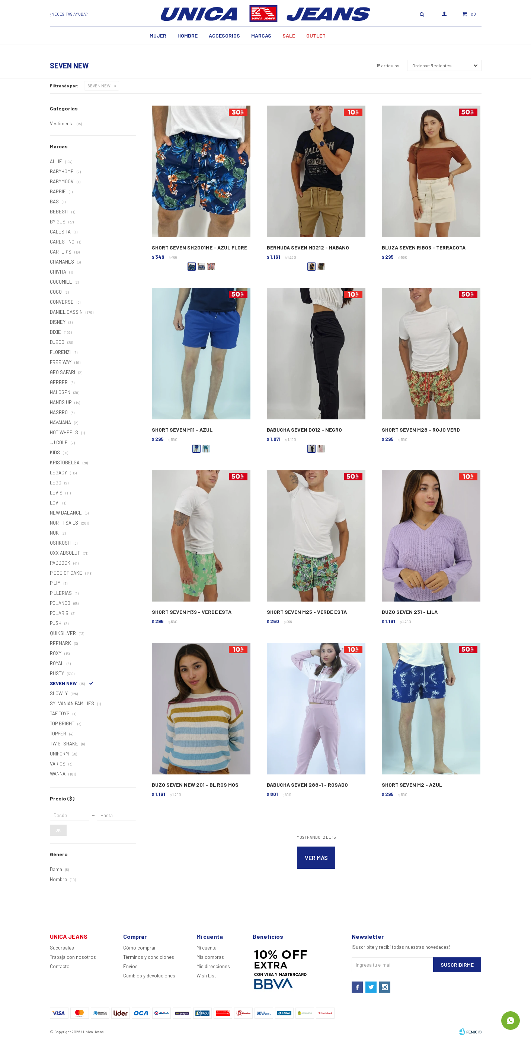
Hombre (187, 35)
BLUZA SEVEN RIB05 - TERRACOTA (424, 247)
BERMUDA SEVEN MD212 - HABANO (308, 247)
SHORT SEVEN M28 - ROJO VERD (421, 429)
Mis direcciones (213, 966)
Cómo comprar (139, 948)
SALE (288, 35)
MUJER (158, 35)
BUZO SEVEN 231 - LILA (410, 612)
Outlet (316, 35)
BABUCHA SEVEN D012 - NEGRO (304, 429)
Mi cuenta (206, 948)
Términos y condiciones (148, 957)
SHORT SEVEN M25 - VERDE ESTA (307, 612)
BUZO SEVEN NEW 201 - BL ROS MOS (195, 784)
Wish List (206, 976)
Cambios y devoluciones (149, 976)
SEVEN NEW (99, 85)
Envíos (130, 966)
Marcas (261, 35)
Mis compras (210, 957)
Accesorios (224, 35)
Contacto (60, 966)
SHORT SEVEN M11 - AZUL (182, 429)
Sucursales (62, 948)
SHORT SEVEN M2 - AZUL (412, 784)
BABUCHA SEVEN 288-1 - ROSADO (307, 784)
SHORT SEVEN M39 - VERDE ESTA (191, 612)
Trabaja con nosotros (73, 957)
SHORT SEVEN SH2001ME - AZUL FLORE (199, 247)
